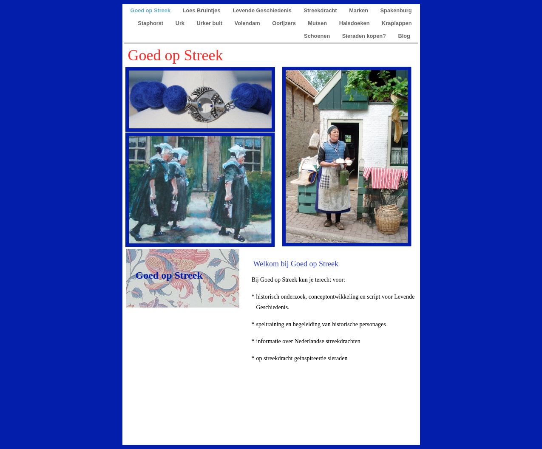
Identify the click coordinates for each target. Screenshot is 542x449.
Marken (359, 10)
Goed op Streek (151, 10)
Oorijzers (284, 23)
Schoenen (318, 36)
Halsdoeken (355, 23)
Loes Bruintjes (202, 10)
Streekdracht (321, 10)
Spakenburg (396, 10)
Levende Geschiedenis (263, 10)
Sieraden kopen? (365, 36)
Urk (181, 23)
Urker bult (210, 23)
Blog (405, 36)
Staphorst (151, 23)
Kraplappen (396, 23)
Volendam (248, 23)
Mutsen (318, 23)
